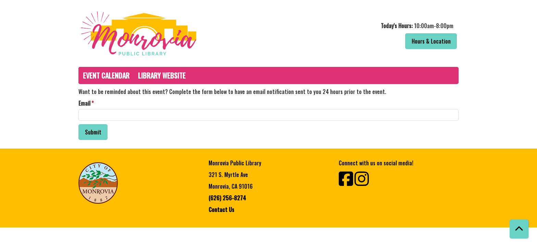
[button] (365, 25)
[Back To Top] (519, 229)
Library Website (162, 75)
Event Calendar (106, 75)
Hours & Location (431, 41)
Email (84, 103)
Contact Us (221, 209)
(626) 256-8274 (227, 198)
